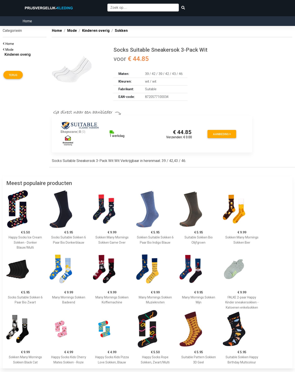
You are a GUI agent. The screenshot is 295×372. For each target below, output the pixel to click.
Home (27, 21)
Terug (13, 75)
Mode (10, 49)
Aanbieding (222, 134)
